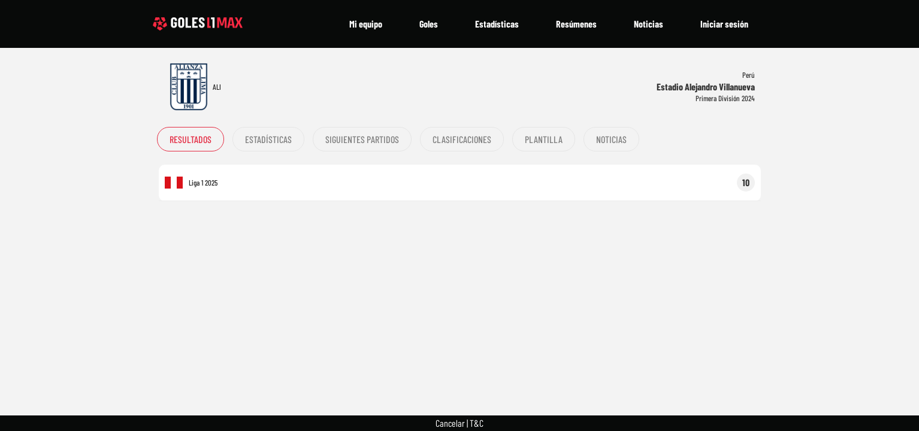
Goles (428, 23)
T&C (476, 423)
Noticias (648, 23)
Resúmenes (576, 23)
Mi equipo (365, 23)
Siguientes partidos (362, 139)
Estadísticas (497, 23)
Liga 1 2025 (203, 182)
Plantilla (544, 139)
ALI (217, 87)
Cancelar (450, 423)
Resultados (190, 139)
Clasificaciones (462, 139)
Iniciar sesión (724, 23)
